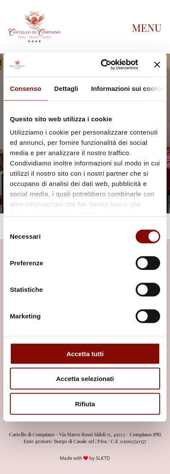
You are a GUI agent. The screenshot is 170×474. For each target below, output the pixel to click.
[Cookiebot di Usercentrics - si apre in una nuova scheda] (103, 64)
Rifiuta (85, 403)
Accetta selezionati (85, 378)
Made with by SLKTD (85, 458)
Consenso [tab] (25, 88)
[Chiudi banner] (157, 65)
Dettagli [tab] (66, 88)
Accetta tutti (85, 353)
